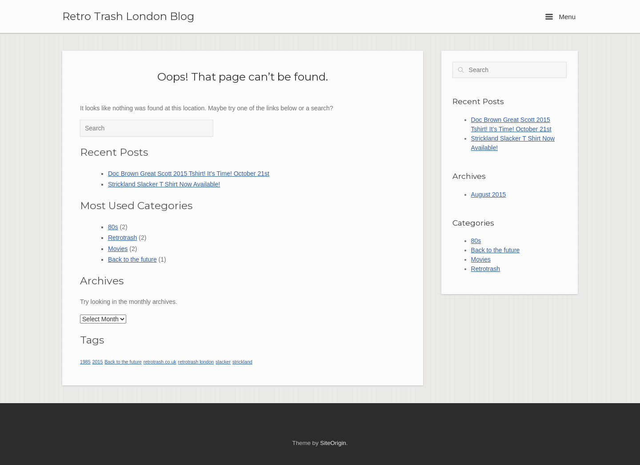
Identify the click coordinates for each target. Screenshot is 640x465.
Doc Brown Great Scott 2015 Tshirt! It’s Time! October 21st (188, 173)
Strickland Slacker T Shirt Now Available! (164, 184)
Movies (118, 248)
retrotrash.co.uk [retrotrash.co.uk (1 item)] (160, 361)
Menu (560, 16)
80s (113, 226)
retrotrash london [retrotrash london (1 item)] (196, 361)
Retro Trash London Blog (128, 16)
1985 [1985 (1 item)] (85, 361)
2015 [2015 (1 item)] (97, 361)
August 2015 (488, 194)
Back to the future (132, 259)
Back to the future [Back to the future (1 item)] (123, 361)
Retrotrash (122, 237)
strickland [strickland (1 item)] (242, 361)
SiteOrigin (333, 443)
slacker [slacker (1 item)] (223, 361)
